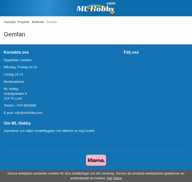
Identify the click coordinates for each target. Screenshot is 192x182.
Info (109, 178)
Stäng (117, 178)
